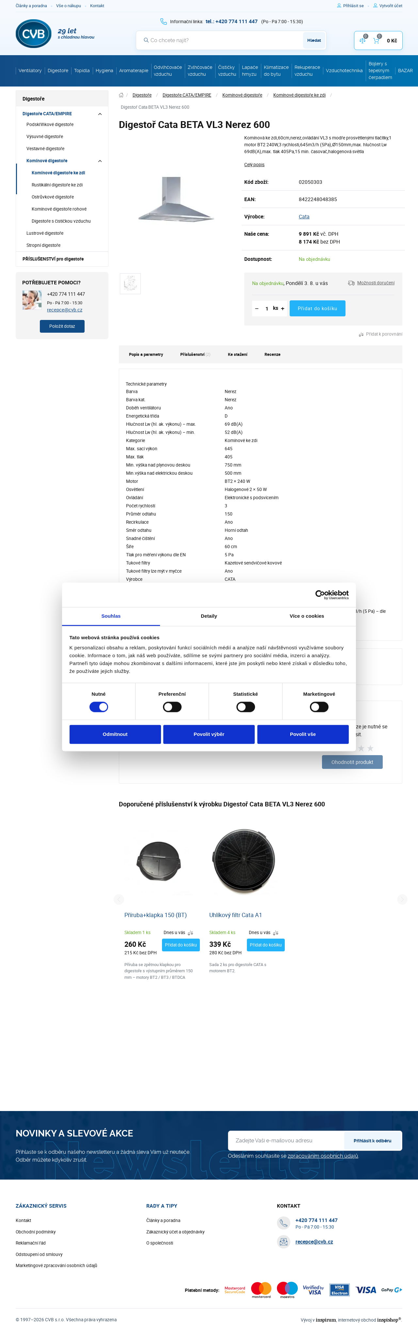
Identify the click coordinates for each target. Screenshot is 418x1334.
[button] (371, 283)
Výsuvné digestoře (44, 136)
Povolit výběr (209, 734)
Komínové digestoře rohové (59, 209)
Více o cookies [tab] (307, 616)
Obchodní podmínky (36, 1232)
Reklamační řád (31, 1243)
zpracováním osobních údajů (323, 1156)
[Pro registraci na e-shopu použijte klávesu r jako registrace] (390, 6)
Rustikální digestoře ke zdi (57, 185)
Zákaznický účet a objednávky (175, 1232)
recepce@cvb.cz (64, 309)
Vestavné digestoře (45, 148)
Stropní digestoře (43, 245)
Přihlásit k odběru (373, 1140)
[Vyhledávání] (231, 40)
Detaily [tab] (209, 616)
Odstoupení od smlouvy (39, 1254)
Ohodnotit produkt (352, 762)
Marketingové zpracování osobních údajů (56, 1265)
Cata (304, 216)
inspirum (326, 1320)
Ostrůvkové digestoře (53, 197)
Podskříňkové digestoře (49, 124)
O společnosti (159, 1243)
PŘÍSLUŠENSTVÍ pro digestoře (53, 259)
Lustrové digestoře (44, 233)
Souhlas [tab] (111, 616)
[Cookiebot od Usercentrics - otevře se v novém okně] (320, 595)
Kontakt (97, 5)
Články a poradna (31, 5)
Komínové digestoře (46, 161)
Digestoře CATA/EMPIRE (47, 114)
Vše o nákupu (68, 5)
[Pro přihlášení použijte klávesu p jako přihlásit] (356, 6)
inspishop (389, 1320)
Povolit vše (303, 734)
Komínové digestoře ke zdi (58, 173)
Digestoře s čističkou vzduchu (61, 221)
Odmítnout (115, 734)
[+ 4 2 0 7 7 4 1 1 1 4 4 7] (232, 21)
